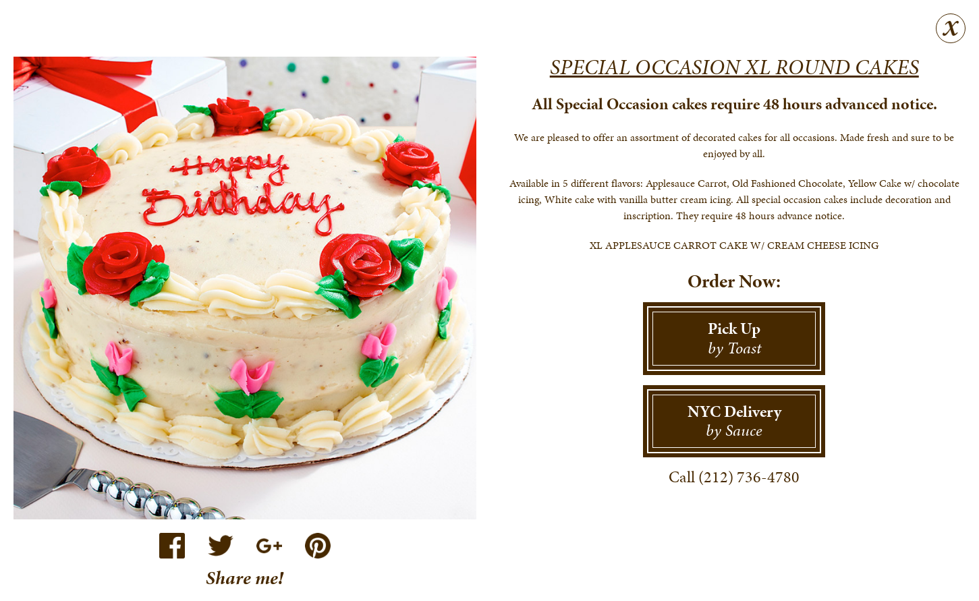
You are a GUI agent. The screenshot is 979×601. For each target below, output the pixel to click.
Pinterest (318, 546)
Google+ (269, 546)
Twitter (220, 546)
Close (951, 28)
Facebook (172, 546)
